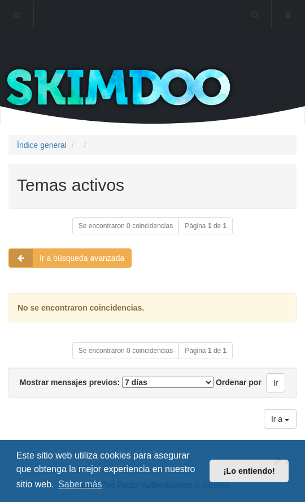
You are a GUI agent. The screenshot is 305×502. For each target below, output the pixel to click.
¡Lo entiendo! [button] (249, 470)
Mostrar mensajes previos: (116, 382)
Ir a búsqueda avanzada (66, 258)
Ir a (280, 419)
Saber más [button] (80, 484)
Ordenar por (239, 382)
